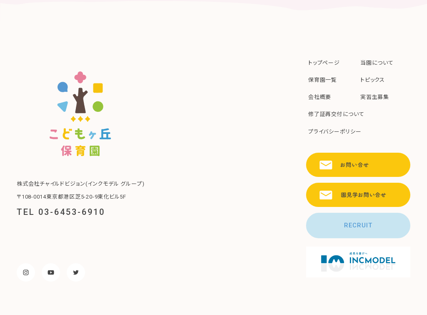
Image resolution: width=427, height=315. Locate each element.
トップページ (324, 63)
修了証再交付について (336, 114)
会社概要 (319, 97)
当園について (377, 63)
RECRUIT (358, 225)
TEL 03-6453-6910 (61, 212)
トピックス (372, 80)
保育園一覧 (322, 80)
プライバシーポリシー (335, 132)
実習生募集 (374, 97)
